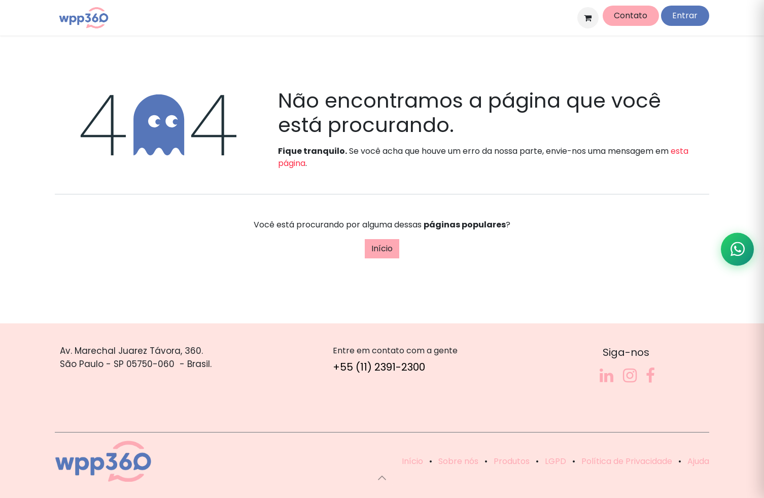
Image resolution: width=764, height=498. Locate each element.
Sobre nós (458, 461)
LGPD (555, 461)
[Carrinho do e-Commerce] (588, 17)
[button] (382, 478)
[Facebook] (650, 376)
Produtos (512, 461)
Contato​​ (630, 15)
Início (382, 248)
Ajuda (698, 461)
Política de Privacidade (626, 461)
